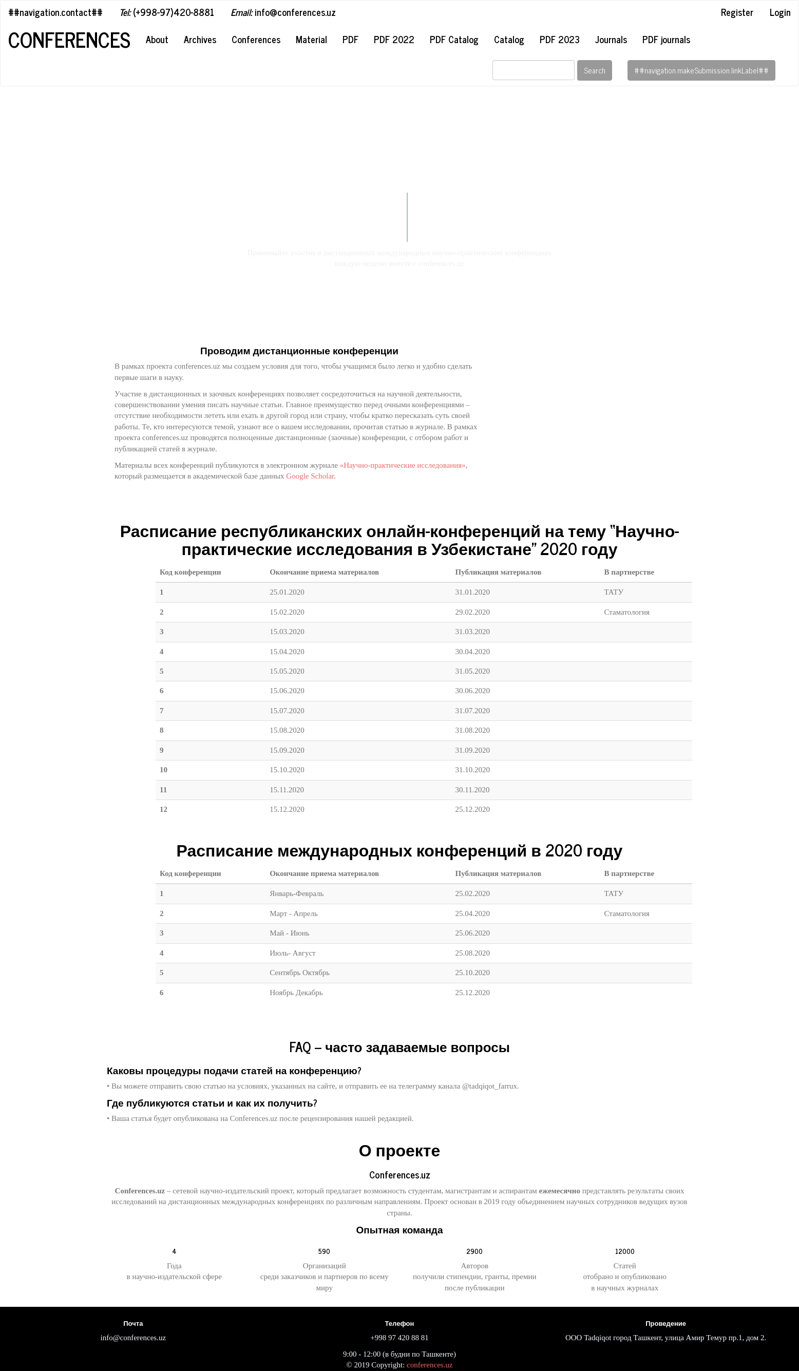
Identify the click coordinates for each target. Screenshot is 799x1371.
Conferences (69, 39)
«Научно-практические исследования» (403, 465)
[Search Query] (533, 70)
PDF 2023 (560, 39)
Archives (200, 39)
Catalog (509, 39)
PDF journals (666, 39)
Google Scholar (310, 476)
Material (311, 39)
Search (594, 70)
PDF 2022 (394, 39)
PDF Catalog (454, 39)
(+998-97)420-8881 (166, 12)
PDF (350, 39)
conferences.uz (430, 1365)
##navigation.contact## (55, 12)
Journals (611, 39)
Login (780, 12)
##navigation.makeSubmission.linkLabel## (701, 70)
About (157, 39)
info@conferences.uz (283, 12)
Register (737, 12)
